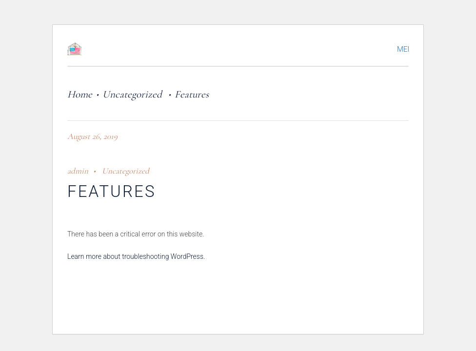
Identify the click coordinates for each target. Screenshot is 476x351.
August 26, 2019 (92, 136)
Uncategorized (132, 94)
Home (79, 94)
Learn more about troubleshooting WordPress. (136, 256)
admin (77, 171)
